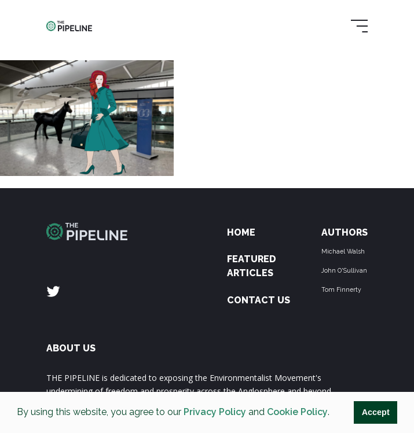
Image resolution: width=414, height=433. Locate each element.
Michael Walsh (343, 251)
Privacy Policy (215, 411)
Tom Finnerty (341, 289)
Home (241, 232)
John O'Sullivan (344, 270)
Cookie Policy (297, 411)
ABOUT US (71, 348)
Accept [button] (376, 412)
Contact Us (258, 300)
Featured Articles (251, 266)
